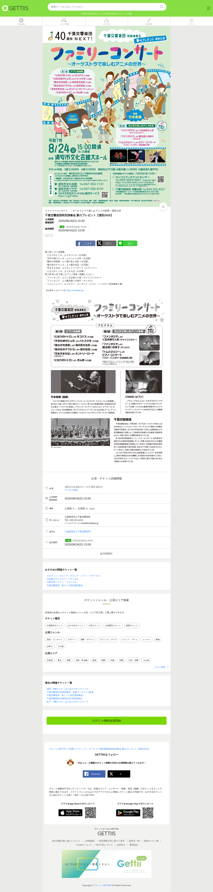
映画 (158, 639)
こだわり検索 (159, 667)
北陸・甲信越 (81, 660)
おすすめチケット (75, 625)
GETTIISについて (104, 845)
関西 (103, 660)
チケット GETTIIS (102, 885)
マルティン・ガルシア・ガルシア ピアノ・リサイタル (73, 576)
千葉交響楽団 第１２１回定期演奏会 (65, 695)
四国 (121, 660)
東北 (60, 660)
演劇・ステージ (87, 639)
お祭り (50, 646)
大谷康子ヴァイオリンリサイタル (63, 579)
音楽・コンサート (55, 639)
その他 (61, 646)
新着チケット (132, 625)
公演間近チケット (113, 625)
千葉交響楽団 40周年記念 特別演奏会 (64, 698)
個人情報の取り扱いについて (66, 841)
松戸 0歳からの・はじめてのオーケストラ (67, 702)
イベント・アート (130, 639)
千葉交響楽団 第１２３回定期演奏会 (65, 585)
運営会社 (134, 845)
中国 (112, 660)
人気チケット (94, 625)
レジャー (147, 639)
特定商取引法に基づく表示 (112, 841)
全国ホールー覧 (151, 841)
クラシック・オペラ (108, 639)
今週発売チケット (55, 625)
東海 (94, 660)
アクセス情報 (71, 490)
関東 (69, 660)
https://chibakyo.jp (74, 290)
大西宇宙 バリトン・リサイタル (62, 582)
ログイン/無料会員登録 (106, 720)
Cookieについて (83, 845)
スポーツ (71, 639)
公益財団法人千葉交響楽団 (77, 531)
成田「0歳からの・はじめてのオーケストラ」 (68, 689)
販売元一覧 (134, 841)
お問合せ (121, 845)
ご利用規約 (89, 841)
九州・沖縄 (133, 660)
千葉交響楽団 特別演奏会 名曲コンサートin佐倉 (70, 692)
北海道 (50, 660)
